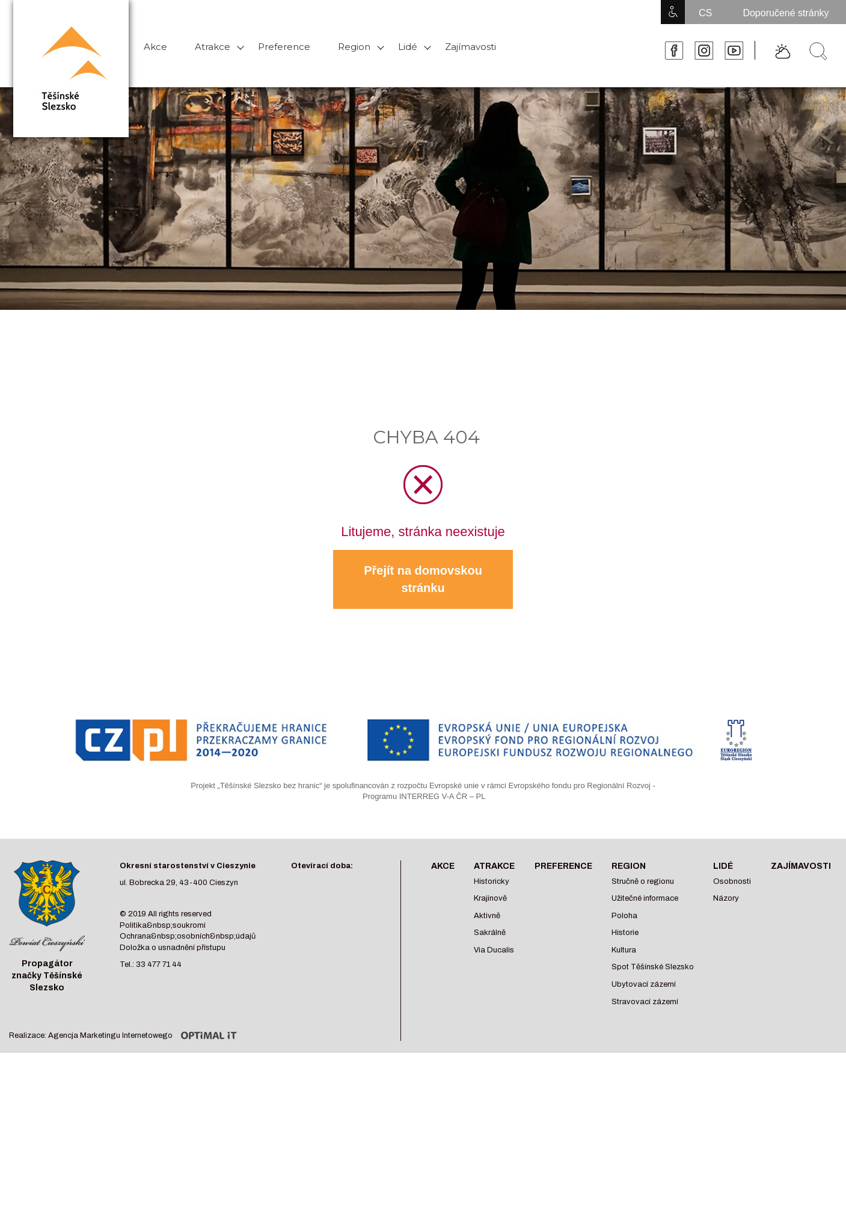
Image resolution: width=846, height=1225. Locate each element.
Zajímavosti (470, 46)
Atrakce (212, 46)
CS (705, 13)
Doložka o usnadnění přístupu (172, 947)
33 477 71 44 (159, 964)
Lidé (407, 46)
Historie (625, 932)
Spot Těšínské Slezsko (653, 967)
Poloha (624, 916)
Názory (726, 898)
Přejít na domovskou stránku (423, 579)
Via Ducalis (494, 950)
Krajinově (490, 898)
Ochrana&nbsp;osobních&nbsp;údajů (188, 936)
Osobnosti (732, 881)
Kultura (624, 950)
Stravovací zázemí (645, 1002)
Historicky (491, 881)
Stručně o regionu (643, 881)
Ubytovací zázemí (644, 984)
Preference (284, 46)
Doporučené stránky (786, 13)
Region (354, 46)
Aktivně (487, 916)
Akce (155, 46)
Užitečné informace (645, 898)
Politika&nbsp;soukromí (163, 925)
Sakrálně (490, 932)
